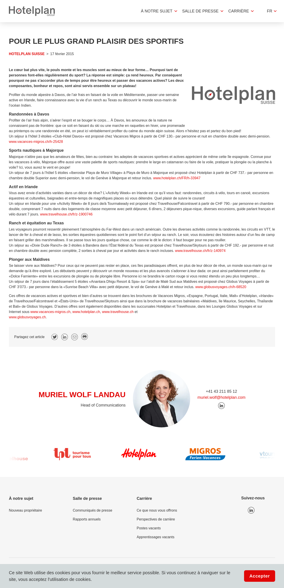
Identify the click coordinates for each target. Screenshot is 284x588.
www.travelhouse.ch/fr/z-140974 (200, 251)
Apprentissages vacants (155, 537)
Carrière (238, 11)
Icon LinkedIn (251, 510)
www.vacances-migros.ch (50, 312)
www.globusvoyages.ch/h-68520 (220, 287)
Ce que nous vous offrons (157, 510)
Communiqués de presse (92, 510)
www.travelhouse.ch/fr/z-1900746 (66, 214)
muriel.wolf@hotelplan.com (221, 397)
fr (269, 11)
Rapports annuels (87, 519)
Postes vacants (149, 528)
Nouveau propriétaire (25, 510)
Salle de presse (200, 11)
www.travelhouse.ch (118, 312)
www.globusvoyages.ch (27, 317)
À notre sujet (156, 11)
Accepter (259, 576)
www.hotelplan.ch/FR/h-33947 (176, 178)
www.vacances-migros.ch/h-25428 (36, 142)
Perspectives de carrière (156, 519)
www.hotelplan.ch (86, 312)
